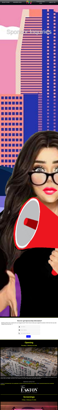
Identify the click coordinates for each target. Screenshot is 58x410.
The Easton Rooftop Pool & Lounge (29, 383)
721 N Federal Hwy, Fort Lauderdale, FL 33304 (13, 383)
